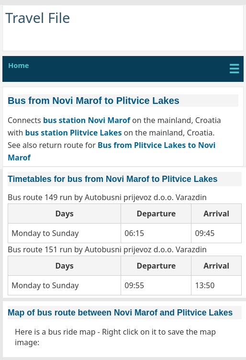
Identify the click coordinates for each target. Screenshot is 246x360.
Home (18, 65)
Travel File (37, 17)
